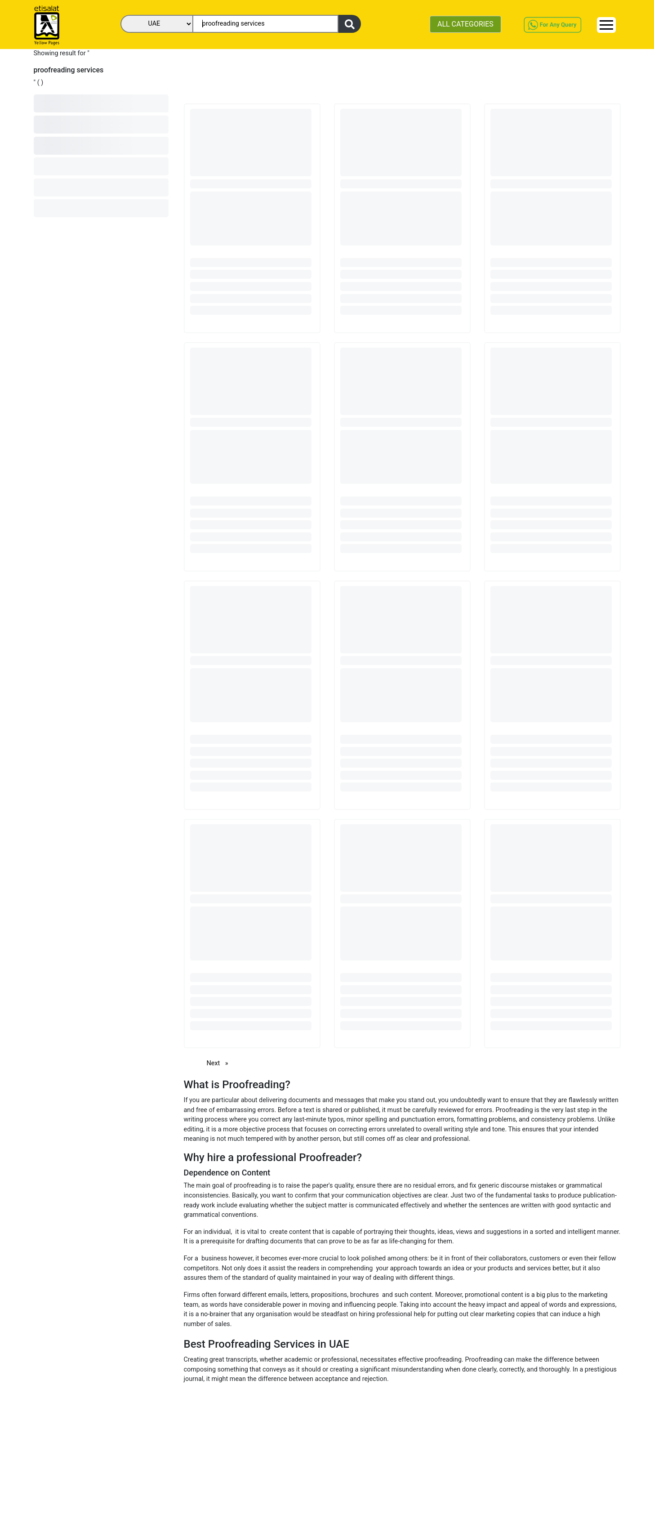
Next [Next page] (220, 1063)
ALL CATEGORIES (465, 24)
